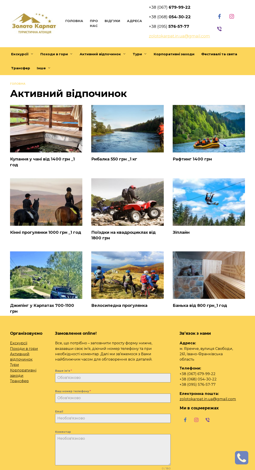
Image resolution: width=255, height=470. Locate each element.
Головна (74, 21)
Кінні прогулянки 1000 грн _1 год (45, 232)
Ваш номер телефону (73, 391)
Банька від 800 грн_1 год (200, 305)
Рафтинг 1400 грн (192, 159)
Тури (137, 54)
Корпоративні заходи (174, 54)
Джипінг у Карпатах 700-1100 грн (42, 308)
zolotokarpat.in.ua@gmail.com (208, 399)
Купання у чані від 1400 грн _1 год (42, 162)
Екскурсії (20, 54)
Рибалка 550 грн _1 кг (114, 159)
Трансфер (20, 68)
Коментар (63, 431)
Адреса (134, 21)
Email (59, 411)
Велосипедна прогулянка (119, 305)
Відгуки (112, 21)
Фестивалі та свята (219, 54)
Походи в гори (54, 54)
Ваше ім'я (63, 370)
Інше (41, 68)
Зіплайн (181, 232)
